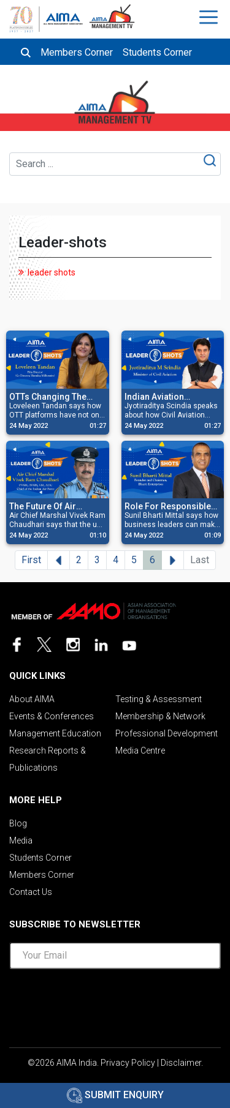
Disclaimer (181, 1063)
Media (21, 840)
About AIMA (32, 699)
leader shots (51, 272)
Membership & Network (160, 716)
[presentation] (115, 1003)
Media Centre (140, 750)
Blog (18, 823)
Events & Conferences (51, 716)
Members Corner (76, 52)
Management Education (55, 733)
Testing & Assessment (158, 699)
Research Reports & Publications (47, 759)
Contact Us (30, 892)
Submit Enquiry (115, 1095)
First (31, 560)
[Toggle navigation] (210, 17)
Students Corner (157, 52)
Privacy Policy (128, 1063)
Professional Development (166, 733)
